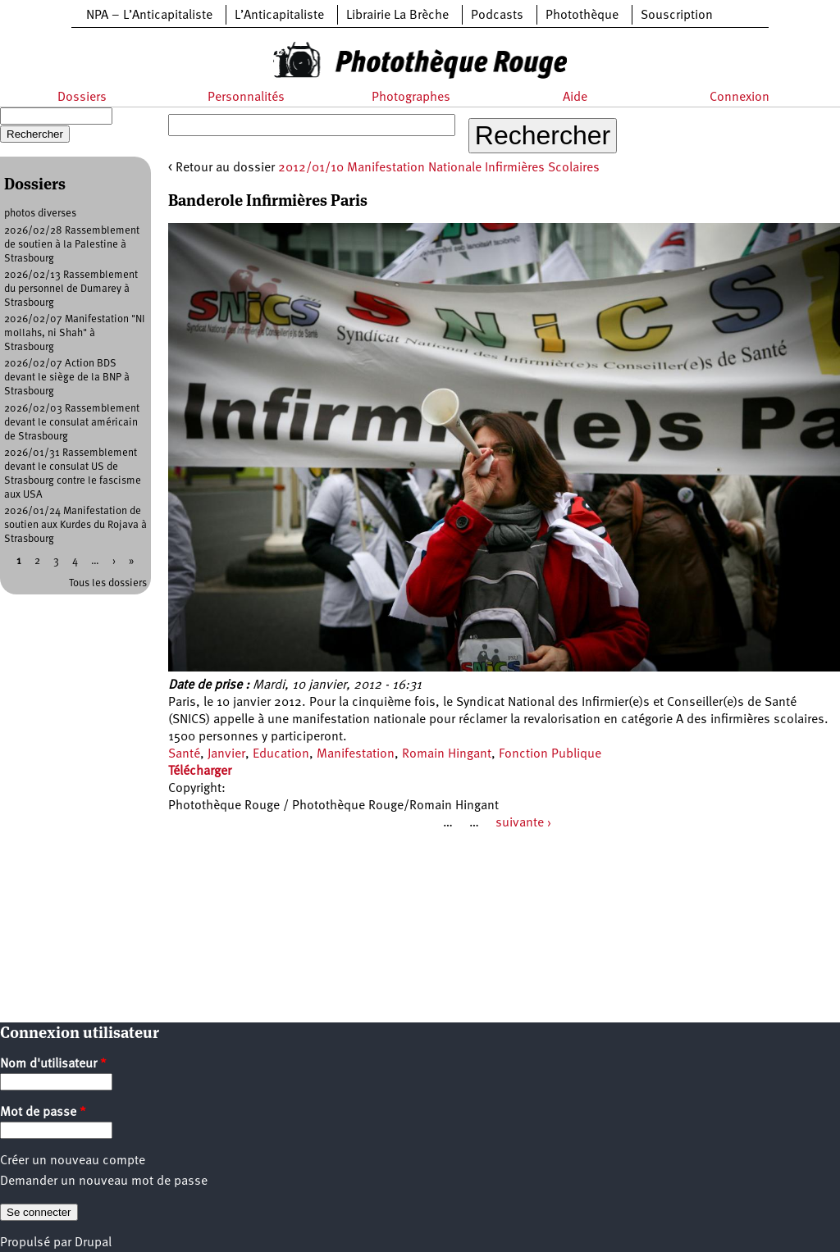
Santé (184, 754)
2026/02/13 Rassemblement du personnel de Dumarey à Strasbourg (71, 289)
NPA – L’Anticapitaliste (149, 15)
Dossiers (82, 97)
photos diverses (40, 213)
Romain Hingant (446, 754)
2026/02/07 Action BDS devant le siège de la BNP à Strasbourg (67, 377)
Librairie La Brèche (397, 15)
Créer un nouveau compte (72, 1161)
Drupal (93, 1243)
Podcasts (497, 15)
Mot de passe (43, 1112)
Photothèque (582, 15)
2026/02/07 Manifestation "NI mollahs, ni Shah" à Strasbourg (74, 333)
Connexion (739, 97)
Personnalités (246, 97)
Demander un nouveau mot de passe (104, 1181)
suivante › (523, 823)
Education (281, 754)
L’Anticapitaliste (279, 15)
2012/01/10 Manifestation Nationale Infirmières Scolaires (439, 168)
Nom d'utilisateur (53, 1064)
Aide (575, 97)
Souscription (677, 15)
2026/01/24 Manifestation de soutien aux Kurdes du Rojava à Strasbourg (75, 525)
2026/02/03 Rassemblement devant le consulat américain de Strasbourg (71, 422)
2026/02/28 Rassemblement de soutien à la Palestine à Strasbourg (71, 244)
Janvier (226, 754)
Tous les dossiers (108, 583)
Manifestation (356, 754)
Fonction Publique (550, 754)
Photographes (411, 97)
